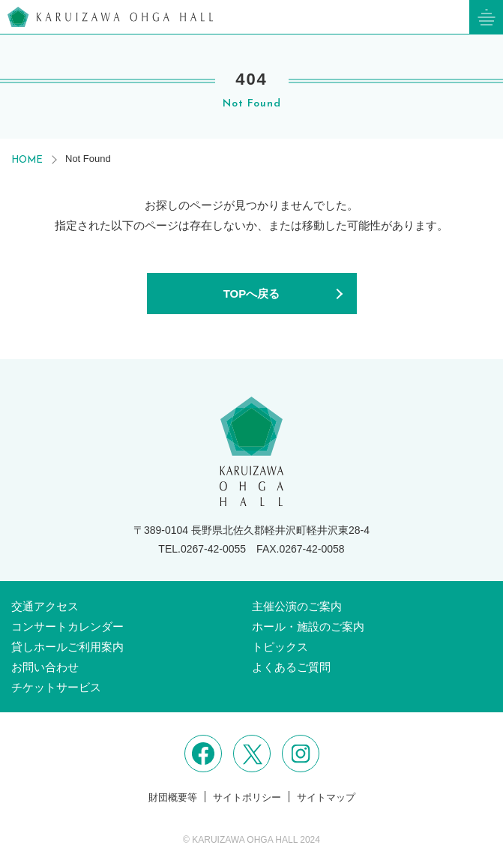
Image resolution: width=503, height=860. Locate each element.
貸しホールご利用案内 (67, 646)
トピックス (280, 646)
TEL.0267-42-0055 (202, 549)
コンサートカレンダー (67, 626)
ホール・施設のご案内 (308, 626)
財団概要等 (172, 797)
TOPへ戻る (251, 293)
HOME (27, 160)
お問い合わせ (45, 667)
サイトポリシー (247, 797)
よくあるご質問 (291, 667)
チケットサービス (56, 687)
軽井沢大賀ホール (110, 17)
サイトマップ (326, 797)
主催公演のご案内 (297, 606)
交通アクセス (45, 606)
